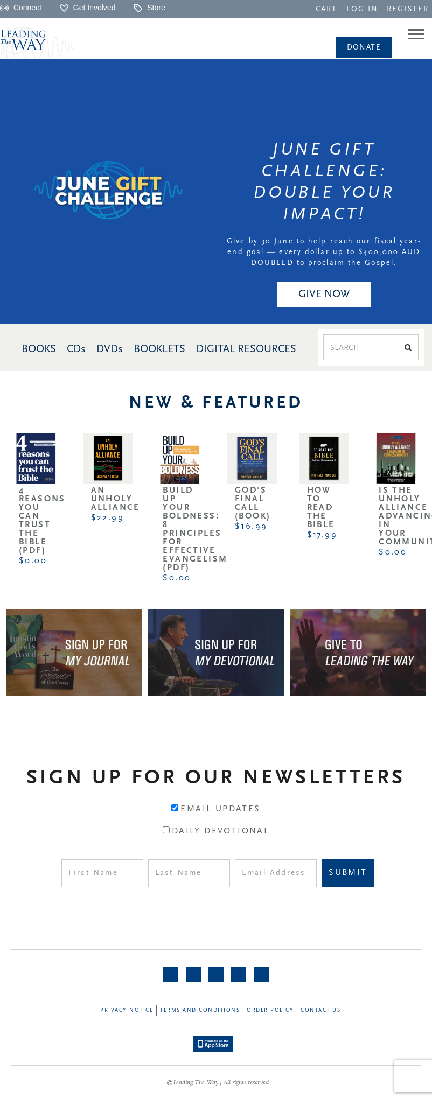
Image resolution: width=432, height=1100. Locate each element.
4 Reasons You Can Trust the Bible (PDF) (42, 520)
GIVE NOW (324, 294)
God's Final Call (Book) (252, 503)
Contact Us (320, 1010)
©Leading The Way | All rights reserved (217, 1083)
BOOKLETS (159, 349)
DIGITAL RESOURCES (246, 349)
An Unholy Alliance (115, 499)
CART (326, 9)
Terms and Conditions (200, 1010)
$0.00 (33, 561)
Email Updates (220, 809)
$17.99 (322, 535)
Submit (348, 872)
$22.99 (107, 518)
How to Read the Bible (321, 507)
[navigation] (326, 8)
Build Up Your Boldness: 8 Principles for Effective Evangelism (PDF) (195, 529)
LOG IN (362, 9)
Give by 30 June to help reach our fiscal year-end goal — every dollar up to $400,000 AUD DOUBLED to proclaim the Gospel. (324, 252)
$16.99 (251, 526)
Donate (364, 48)
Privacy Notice (126, 1010)
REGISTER (408, 9)
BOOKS (39, 349)
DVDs (109, 349)
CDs (76, 349)
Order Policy (270, 1010)
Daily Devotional (220, 831)
